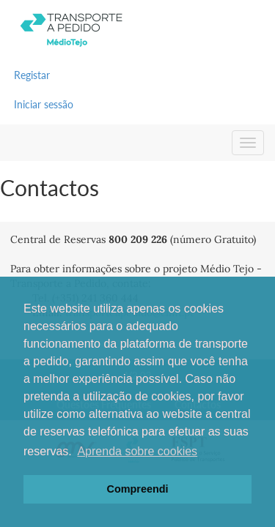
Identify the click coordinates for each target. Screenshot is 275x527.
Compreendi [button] (138, 489)
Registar (32, 75)
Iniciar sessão (43, 104)
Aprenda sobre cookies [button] (137, 451)
